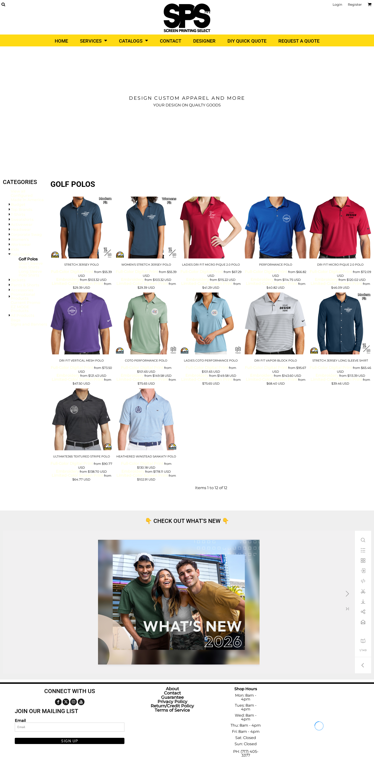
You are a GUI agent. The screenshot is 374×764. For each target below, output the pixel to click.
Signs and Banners (29, 324)
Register (355, 4)
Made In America (27, 200)
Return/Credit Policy (172, 706)
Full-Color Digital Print (72, 271)
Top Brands (21, 209)
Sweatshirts (22, 219)
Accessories (22, 290)
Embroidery (67, 279)
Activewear (22, 224)
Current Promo (25, 302)
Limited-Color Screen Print (77, 283)
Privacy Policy (172, 701)
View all (18, 191)
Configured (22, 195)
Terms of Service (172, 710)
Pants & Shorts (25, 285)
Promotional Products (23, 296)
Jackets (18, 280)
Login (337, 4)
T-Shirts (18, 214)
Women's (20, 239)
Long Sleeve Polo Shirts (30, 273)
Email (20, 720)
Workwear (21, 244)
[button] (3, 4)
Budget (18, 204)
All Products (22, 315)
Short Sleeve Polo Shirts (31, 265)
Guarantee (172, 697)
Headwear (21, 229)
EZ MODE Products (20, 309)
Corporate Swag (26, 234)
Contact (172, 693)
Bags (15, 320)
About (172, 688)
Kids (15, 249)
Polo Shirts (21, 254)
